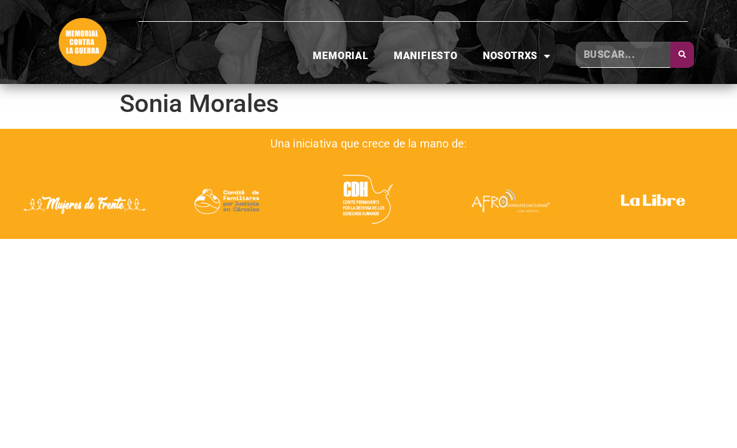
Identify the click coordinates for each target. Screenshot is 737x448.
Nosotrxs (517, 56)
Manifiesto (426, 56)
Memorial (340, 56)
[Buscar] (682, 55)
